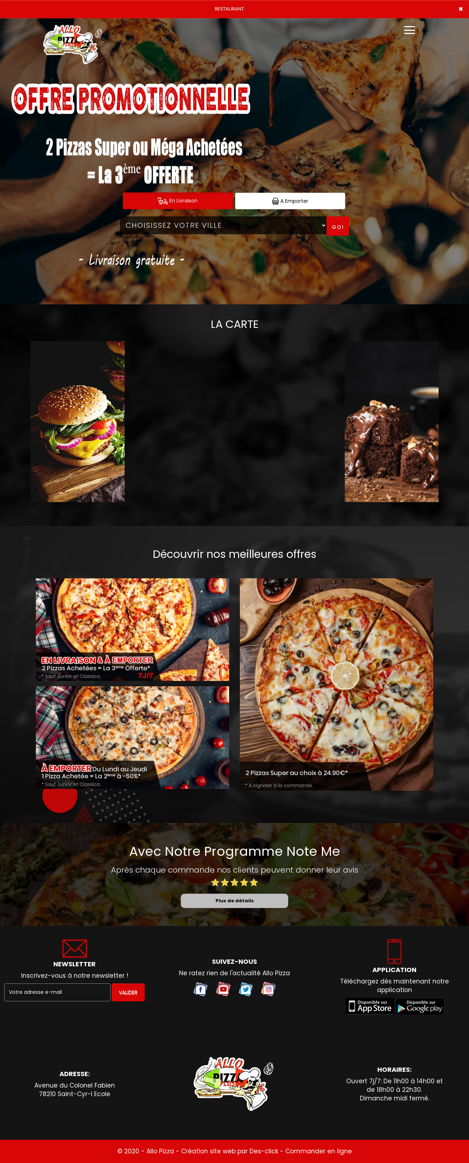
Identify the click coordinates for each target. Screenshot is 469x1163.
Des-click (264, 1151)
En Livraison (178, 201)
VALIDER (128, 992)
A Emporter (290, 201)
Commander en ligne (318, 1151)
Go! (338, 227)
